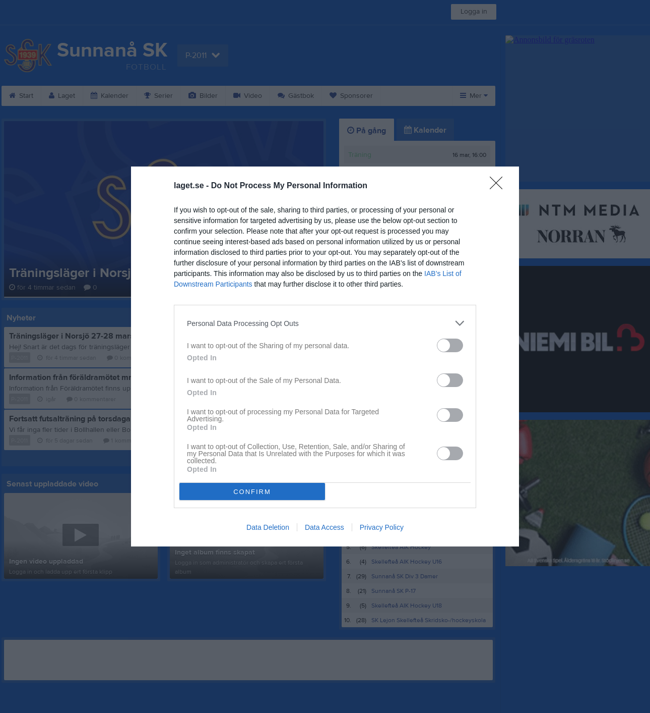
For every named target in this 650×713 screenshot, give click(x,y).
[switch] (450, 345)
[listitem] (325, 323)
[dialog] (325, 356)
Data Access (324, 527)
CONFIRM (252, 492)
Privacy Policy (382, 527)
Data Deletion (267, 527)
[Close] (499, 186)
